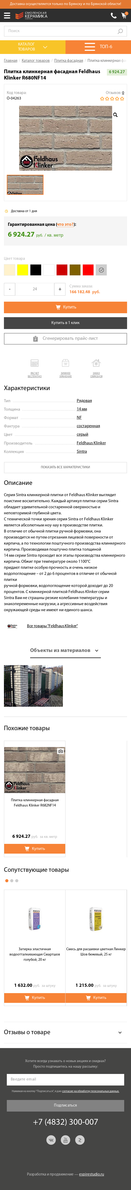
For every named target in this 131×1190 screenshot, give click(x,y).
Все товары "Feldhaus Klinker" (52, 626)
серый (82, 434)
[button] (34, 369)
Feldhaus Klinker (91, 443)
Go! (120, 31)
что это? (65, 224)
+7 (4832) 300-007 (114, 15)
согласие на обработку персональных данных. (90, 1091)
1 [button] (6, 880)
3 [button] (16, 880)
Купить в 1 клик (65, 323)
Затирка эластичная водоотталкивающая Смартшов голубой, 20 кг (34, 954)
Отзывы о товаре (27, 1032)
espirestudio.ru (91, 1175)
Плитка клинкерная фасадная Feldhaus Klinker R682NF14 (35, 803)
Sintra (82, 452)
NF (79, 418)
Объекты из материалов (60, 650)
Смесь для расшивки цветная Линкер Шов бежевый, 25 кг (96, 952)
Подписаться (65, 1106)
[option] (65, 138)
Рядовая (84, 401)
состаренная (88, 426)
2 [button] (11, 880)
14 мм (82, 409)
